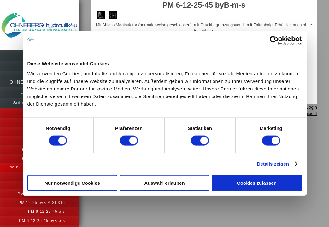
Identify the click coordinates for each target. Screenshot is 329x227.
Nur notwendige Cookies (72, 182)
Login (311, 107)
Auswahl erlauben (164, 182)
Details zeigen (273, 163)
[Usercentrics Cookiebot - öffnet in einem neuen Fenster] (274, 40)
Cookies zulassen (257, 182)
